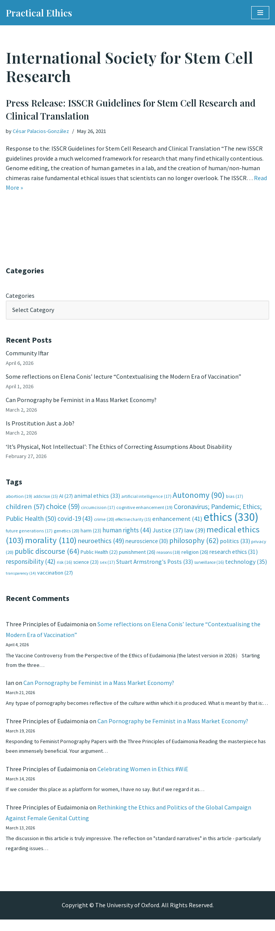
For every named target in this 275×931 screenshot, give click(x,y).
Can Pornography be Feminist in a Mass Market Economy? (81, 400)
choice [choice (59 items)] (63, 507)
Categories (20, 295)
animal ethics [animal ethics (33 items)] (97, 496)
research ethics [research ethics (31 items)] (233, 552)
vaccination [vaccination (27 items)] (55, 573)
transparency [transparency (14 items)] (21, 573)
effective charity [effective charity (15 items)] (133, 520)
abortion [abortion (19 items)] (19, 497)
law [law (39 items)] (194, 531)
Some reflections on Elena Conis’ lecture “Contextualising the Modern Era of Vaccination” (123, 377)
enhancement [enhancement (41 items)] (177, 519)
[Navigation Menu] (260, 12)
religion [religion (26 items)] (194, 552)
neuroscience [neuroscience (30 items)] (146, 541)
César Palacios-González (41, 131)
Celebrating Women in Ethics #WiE (142, 780)
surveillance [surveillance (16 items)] (209, 563)
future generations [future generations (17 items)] (29, 531)
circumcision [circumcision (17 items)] (98, 508)
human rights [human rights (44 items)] (126, 531)
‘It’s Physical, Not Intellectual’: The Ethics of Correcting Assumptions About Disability (119, 447)
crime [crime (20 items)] (104, 520)
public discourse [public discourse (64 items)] (47, 552)
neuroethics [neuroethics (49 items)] (101, 541)
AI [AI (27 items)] (66, 496)
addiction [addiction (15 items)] (45, 497)
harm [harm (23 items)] (91, 531)
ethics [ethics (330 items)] (231, 518)
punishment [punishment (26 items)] (137, 552)
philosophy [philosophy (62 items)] (194, 541)
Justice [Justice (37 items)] (168, 531)
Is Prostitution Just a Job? (41, 423)
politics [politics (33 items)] (235, 541)
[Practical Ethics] (39, 12)
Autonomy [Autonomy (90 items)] (199, 496)
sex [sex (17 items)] (107, 563)
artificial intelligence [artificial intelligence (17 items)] (146, 497)
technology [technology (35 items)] (246, 562)
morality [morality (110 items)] (51, 540)
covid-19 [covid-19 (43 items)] (75, 519)
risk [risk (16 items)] (64, 563)
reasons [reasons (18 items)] (168, 553)
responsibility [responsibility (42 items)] (31, 562)
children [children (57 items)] (25, 507)
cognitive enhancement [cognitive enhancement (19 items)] (144, 508)
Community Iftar (27, 353)
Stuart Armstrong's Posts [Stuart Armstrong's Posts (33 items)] (154, 562)
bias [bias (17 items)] (234, 497)
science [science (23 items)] (86, 563)
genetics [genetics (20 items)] (66, 531)
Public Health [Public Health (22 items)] (99, 553)
